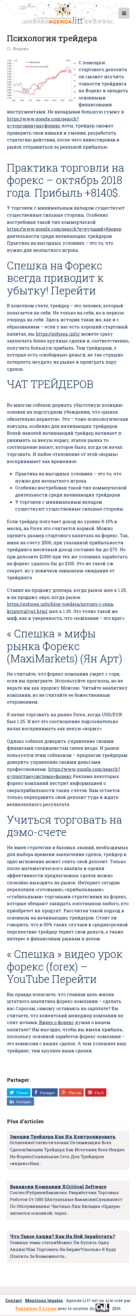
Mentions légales (44, 1300)
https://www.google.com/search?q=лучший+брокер (64, 229)
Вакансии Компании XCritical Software (58, 1186)
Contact (13, 1300)
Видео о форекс (56, 1022)
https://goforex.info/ (58, 334)
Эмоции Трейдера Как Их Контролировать (63, 1136)
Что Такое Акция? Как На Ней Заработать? (62, 1236)
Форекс (21, 48)
